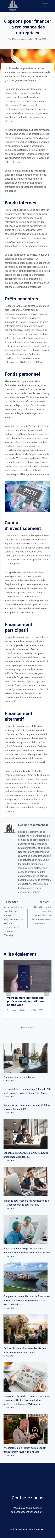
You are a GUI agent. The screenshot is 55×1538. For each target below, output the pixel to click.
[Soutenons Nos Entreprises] (13, 6)
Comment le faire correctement (19, 1077)
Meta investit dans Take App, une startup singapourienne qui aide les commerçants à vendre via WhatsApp (14, 918)
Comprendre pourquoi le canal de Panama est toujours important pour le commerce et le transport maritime (27, 1300)
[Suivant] (46, 992)
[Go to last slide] (8, 992)
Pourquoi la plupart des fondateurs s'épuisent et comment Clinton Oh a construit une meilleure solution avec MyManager (27, 1400)
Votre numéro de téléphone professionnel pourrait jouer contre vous (26, 1001)
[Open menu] (45, 5)
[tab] (21, 1027)
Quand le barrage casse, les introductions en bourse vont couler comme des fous (41, 912)
